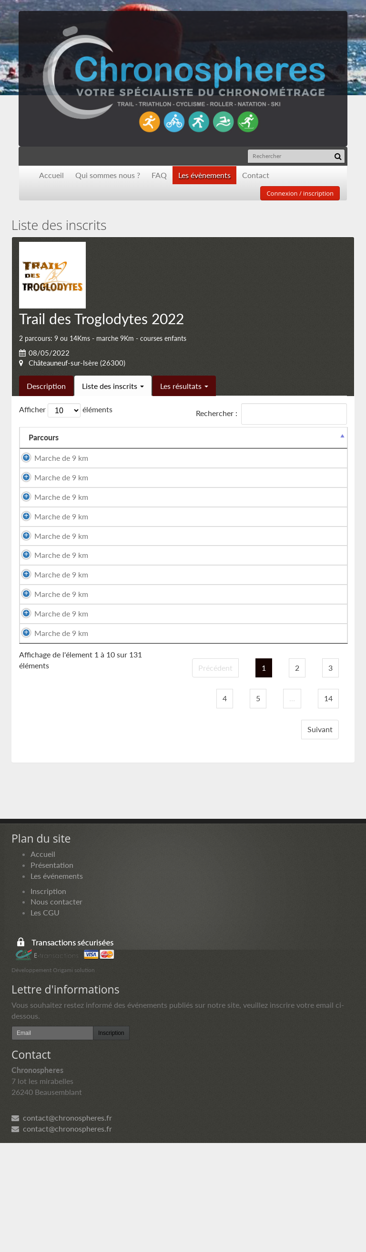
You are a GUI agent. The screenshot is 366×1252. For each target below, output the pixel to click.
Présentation (51, 973)
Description (46, 385)
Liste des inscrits (113, 385)
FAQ (159, 174)
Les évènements (204, 174)
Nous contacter (56, 1010)
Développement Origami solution (53, 1078)
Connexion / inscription (300, 193)
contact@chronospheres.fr (61, 1226)
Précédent (215, 776)
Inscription (48, 999)
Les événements (56, 984)
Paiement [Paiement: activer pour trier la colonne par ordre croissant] (286, 437)
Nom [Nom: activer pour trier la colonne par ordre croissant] (86, 437)
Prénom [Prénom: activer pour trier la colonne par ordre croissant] (146, 437)
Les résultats (184, 385)
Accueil (51, 174)
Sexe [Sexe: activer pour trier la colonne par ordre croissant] (187, 437)
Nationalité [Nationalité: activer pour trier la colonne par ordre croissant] (233, 437)
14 (328, 807)
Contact (255, 174)
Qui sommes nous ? (107, 174)
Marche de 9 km (47, 463)
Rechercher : (271, 414)
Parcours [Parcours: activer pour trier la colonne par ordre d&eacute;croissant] (44, 437)
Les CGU (45, 1021)
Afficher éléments (65, 410)
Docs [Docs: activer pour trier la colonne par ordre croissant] (329, 437)
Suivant (320, 837)
